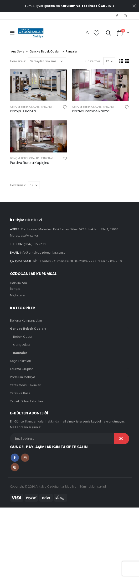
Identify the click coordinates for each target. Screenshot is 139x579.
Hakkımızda (18, 283)
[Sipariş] (47, 61)
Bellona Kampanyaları (26, 320)
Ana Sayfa (17, 51)
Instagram (25, 457)
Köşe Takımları (20, 361)
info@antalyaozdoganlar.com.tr (43, 252)
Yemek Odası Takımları (26, 401)
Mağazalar (18, 295)
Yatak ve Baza (20, 393)
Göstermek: (93, 61)
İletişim (15, 289)
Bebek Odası (22, 336)
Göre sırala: (18, 61)
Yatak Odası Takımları (25, 385)
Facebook (14, 457)
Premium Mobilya (22, 377)
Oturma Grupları (22, 369)
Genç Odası (21, 344)
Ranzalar (47, 106)
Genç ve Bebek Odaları (45, 51)
